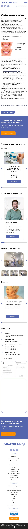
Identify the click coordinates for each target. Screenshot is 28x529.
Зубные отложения (21, 105)
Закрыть (17, 527)
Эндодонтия (14, 479)
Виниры (14, 463)
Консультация (14, 518)
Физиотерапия (14, 475)
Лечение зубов (14, 460)
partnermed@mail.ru (12, 342)
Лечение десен (14, 471)
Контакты (14, 496)
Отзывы (14, 498)
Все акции (5, 148)
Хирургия (14, 467)
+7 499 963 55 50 (22, 6)
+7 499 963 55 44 (10, 347)
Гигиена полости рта (14, 469)
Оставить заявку (8, 133)
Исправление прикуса (14, 473)
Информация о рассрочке (14, 490)
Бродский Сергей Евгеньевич (11, 223)
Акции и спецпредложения (14, 486)
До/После (14, 502)
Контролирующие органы (14, 505)
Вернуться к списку (8, 112)
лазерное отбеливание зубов (11, 71)
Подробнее (14, 181)
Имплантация (14, 456)
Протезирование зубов (14, 458)
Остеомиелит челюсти (8, 105)
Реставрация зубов (14, 465)
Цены (14, 488)
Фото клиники (14, 492)
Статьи (14, 500)
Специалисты (14, 494)
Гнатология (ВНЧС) (14, 477)
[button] (1, 168)
